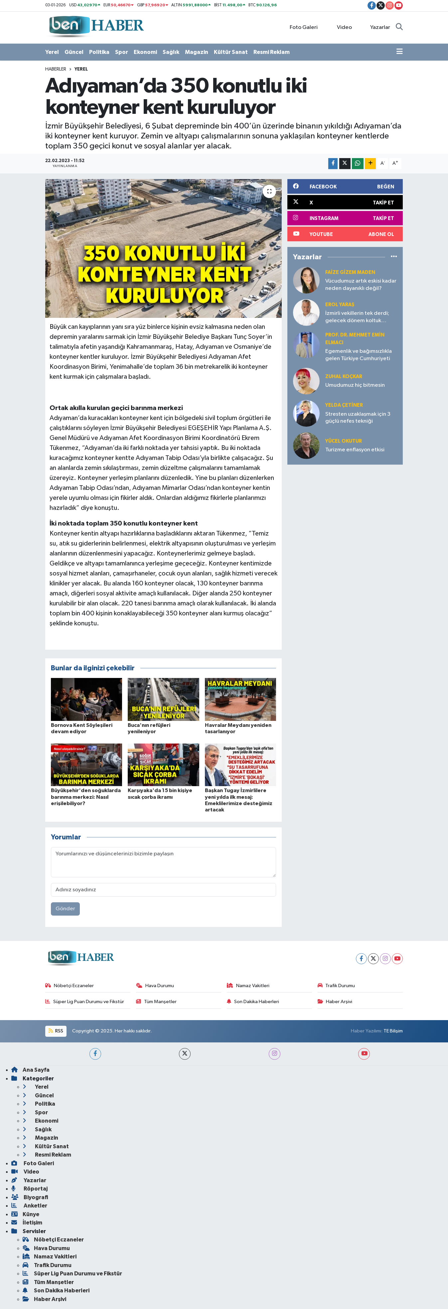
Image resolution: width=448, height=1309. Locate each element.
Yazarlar (376, 27)
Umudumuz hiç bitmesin (355, 385)
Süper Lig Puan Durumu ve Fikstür (84, 1001)
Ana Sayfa (30, 1070)
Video (340, 27)
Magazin (196, 52)
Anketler (29, 1205)
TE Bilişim (393, 1030)
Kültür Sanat (231, 52)
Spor (121, 52)
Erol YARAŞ (340, 304)
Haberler (55, 69)
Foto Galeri (300, 27)
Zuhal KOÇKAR (343, 376)
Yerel (52, 52)
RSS (56, 1030)
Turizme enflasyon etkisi (354, 450)
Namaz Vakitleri (248, 985)
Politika (99, 52)
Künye (25, 1214)
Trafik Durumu (336, 985)
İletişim (26, 1222)
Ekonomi (145, 52)
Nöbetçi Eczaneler (69, 985)
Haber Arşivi (335, 1001)
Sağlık (171, 52)
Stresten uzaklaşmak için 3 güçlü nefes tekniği (357, 417)
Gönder (65, 909)
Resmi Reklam (271, 52)
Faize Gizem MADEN (350, 272)
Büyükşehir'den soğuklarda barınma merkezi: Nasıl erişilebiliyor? (86, 797)
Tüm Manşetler (156, 1001)
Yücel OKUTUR (343, 441)
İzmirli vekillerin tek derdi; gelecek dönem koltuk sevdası (357, 317)
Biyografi (29, 1197)
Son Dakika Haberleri (253, 1001)
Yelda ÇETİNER (344, 405)
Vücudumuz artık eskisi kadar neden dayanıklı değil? (360, 284)
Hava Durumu (155, 985)
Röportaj (29, 1189)
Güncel (74, 52)
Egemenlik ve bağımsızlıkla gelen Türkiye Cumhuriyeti (358, 354)
